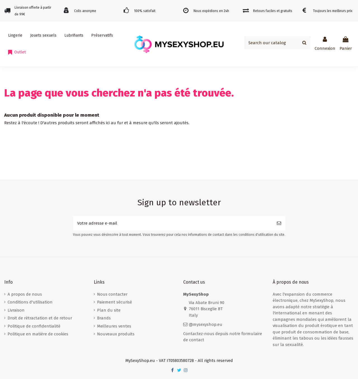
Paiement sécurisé (114, 302)
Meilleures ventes (114, 326)
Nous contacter (112, 294)
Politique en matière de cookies (38, 333)
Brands (104, 318)
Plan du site (109, 310)
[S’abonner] (279, 223)
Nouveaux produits (116, 333)
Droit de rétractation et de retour (40, 318)
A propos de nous (25, 294)
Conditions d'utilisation (30, 302)
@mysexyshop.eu (205, 324)
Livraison (16, 310)
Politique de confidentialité (34, 326)
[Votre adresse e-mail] (173, 223)
